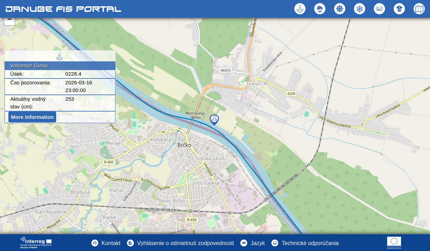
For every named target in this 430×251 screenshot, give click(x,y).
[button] (380, 8)
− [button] (9, 20)
